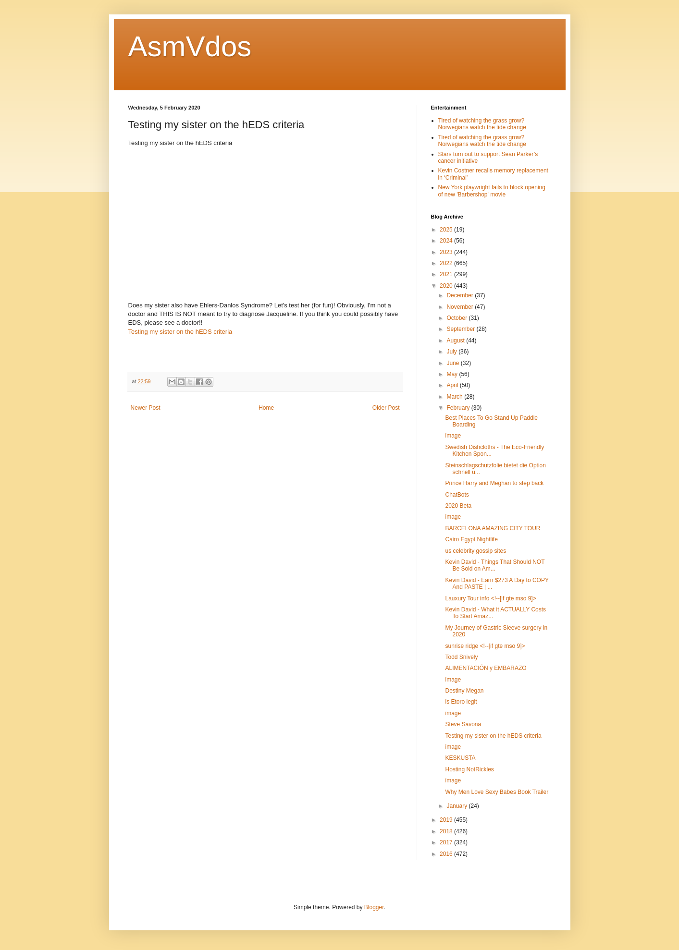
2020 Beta (458, 505)
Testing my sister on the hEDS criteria (180, 331)
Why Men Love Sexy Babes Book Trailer (496, 792)
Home (266, 407)
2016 (447, 854)
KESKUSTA (460, 758)
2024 (447, 240)
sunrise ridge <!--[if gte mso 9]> (485, 646)
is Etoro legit (461, 701)
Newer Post (145, 407)
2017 (447, 842)
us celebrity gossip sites (475, 551)
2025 (447, 229)
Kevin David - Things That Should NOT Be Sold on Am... (494, 565)
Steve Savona (463, 724)
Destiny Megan (464, 690)
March (455, 396)
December (460, 295)
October (457, 318)
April (452, 385)
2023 (447, 252)
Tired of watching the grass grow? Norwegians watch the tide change (482, 124)
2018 (447, 831)
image (453, 435)
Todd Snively (461, 657)
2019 (447, 819)
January (457, 806)
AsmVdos (190, 46)
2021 (447, 274)
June (453, 363)
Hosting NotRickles (469, 769)
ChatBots (457, 494)
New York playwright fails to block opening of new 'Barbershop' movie (491, 190)
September (461, 329)
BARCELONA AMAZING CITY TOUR (492, 528)
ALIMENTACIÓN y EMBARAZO (485, 668)
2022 (447, 263)
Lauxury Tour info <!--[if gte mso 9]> (490, 598)
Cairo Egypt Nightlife (471, 539)
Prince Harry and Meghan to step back (494, 483)
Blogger (374, 907)
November (460, 307)
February (458, 407)
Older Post (386, 407)
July (452, 351)
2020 (447, 285)
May (452, 374)
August (456, 340)
